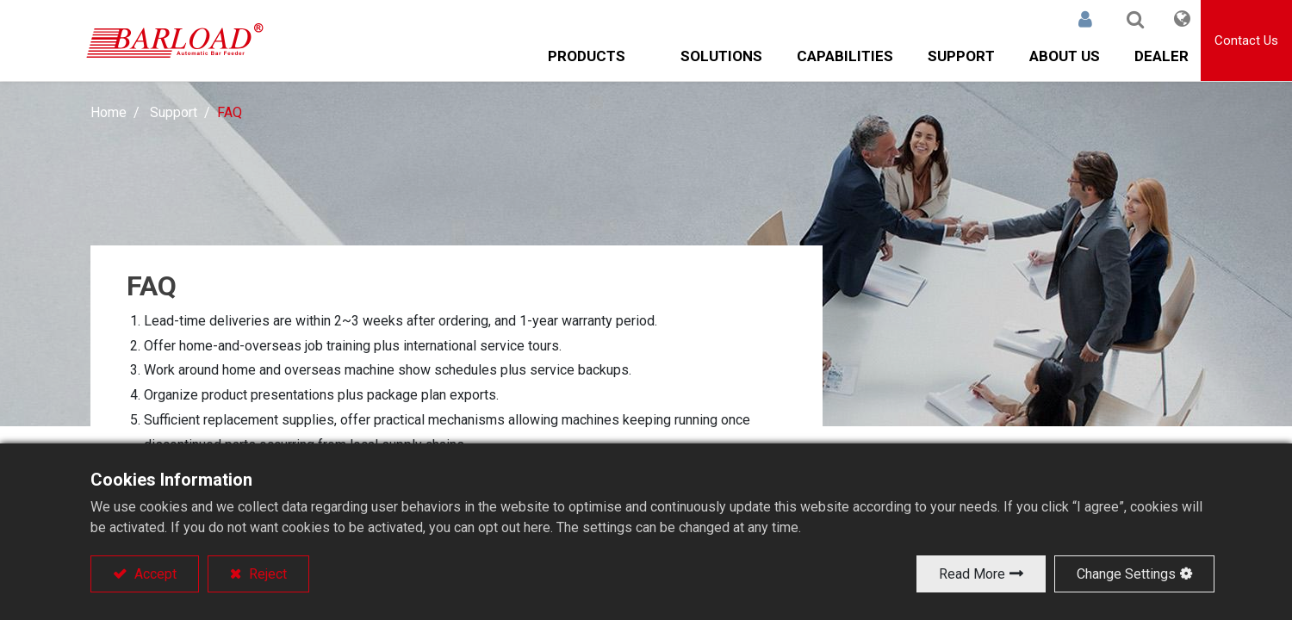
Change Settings (1126, 574)
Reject (266, 574)
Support (173, 112)
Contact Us (1246, 40)
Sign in (1085, 18)
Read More (972, 574)
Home (108, 112)
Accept (154, 574)
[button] (1135, 18)
